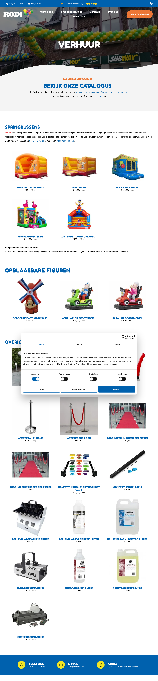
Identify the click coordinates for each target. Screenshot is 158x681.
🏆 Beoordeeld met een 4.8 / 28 (73, 4)
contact (100, 96)
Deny (41, 366)
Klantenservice (54, 648)
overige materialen (119, 92)
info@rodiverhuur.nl (65, 141)
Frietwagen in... (54, 660)
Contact (51, 652)
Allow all (117, 366)
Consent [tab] (40, 321)
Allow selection (79, 366)
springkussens (81, 92)
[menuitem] (48, 12)
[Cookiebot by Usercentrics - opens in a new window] (123, 314)
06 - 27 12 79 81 (36, 141)
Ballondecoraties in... (57, 664)
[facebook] (151, 3)
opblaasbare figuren (98, 92)
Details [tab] (79, 321)
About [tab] (117, 321)
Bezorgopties (54, 644)
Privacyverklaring (55, 656)
